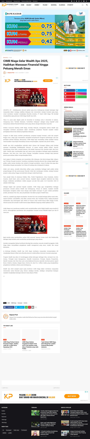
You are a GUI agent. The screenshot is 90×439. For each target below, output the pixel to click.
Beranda (5, 57)
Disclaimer (35, 1)
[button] (83, 5)
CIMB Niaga (13, 303)
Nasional (54, 5)
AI (3, 430)
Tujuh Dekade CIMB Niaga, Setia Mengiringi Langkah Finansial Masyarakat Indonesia (48, 344)
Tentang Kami (9, 1)
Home (3, 1)
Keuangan (20, 303)
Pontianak (24, 430)
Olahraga (62, 5)
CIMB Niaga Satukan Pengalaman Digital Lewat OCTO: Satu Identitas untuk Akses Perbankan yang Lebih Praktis (30, 345)
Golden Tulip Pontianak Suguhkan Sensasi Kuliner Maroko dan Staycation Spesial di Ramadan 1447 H (81, 232)
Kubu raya (16, 430)
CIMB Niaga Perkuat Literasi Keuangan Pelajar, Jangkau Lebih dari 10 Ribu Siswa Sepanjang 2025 (11, 344)
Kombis (37, 5)
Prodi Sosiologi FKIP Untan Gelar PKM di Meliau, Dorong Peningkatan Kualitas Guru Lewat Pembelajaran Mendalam (79, 132)
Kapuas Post (13, 315)
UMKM (4, 433)
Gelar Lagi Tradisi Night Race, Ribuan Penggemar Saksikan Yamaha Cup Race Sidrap (48, 424)
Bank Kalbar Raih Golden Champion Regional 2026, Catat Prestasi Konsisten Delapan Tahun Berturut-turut (79, 413)
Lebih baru (5, 387)
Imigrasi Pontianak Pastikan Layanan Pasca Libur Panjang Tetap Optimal (79, 144)
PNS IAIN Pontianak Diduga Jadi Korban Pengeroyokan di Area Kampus (79, 154)
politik (10, 433)
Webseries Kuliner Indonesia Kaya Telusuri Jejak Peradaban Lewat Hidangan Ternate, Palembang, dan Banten (81, 210)
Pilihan (45, 5)
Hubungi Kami (17, 1)
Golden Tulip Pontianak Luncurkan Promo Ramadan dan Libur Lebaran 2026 (69, 231)
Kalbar (28, 5)
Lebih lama (56, 387)
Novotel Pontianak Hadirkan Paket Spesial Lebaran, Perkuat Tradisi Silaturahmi (69, 209)
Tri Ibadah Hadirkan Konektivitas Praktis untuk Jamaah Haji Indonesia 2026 (49, 433)
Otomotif (70, 5)
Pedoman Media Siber (26, 1)
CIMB (10, 57)
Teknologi (4, 422)
